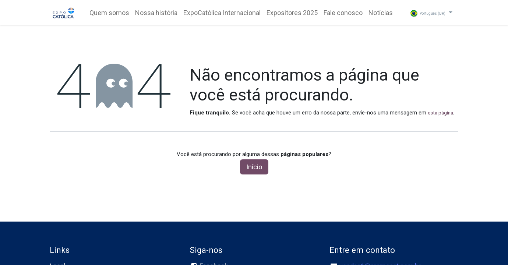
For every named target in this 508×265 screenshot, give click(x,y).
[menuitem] (109, 13)
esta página (440, 113)
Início (254, 167)
